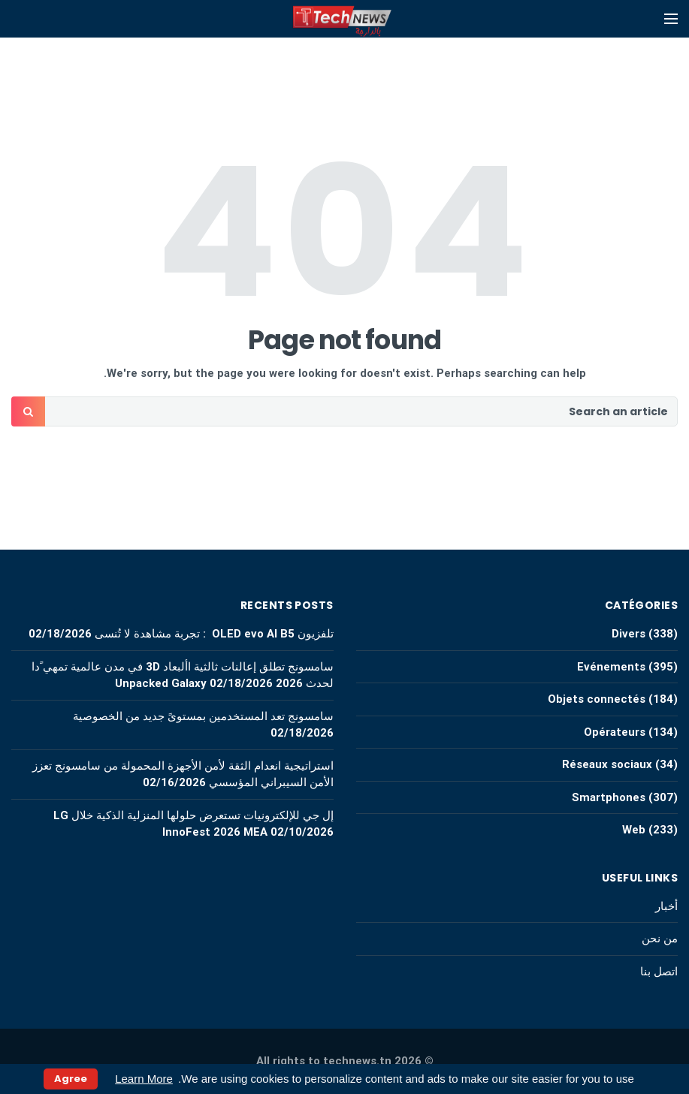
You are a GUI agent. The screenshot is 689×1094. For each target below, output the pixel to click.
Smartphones (608, 797)
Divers (628, 633)
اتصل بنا (659, 971)
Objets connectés (596, 699)
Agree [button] (70, 1078)
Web (633, 829)
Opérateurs (614, 732)
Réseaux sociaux (607, 764)
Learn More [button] (144, 1078)
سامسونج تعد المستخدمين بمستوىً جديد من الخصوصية (203, 716)
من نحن (660, 938)
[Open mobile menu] (671, 18)
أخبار (666, 906)
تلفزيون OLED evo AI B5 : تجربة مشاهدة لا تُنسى (214, 633)
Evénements (611, 667)
